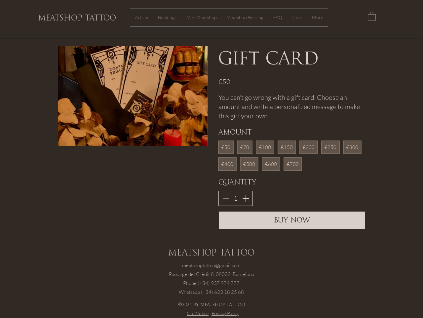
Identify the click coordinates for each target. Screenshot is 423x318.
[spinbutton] (236, 198)
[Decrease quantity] (226, 198)
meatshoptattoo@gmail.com (211, 265)
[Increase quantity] (245, 198)
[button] (372, 16)
